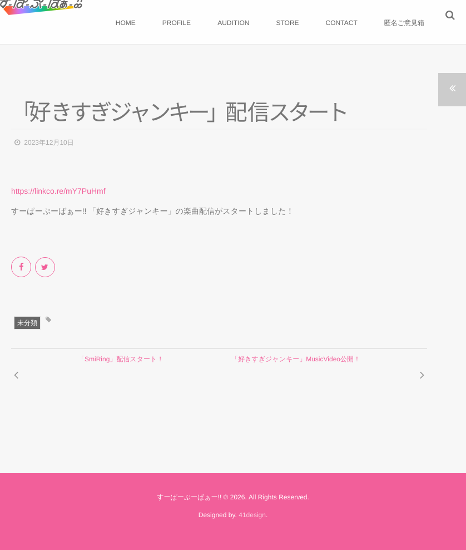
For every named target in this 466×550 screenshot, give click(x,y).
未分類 (27, 323)
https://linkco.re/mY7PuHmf (58, 190)
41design (252, 515)
